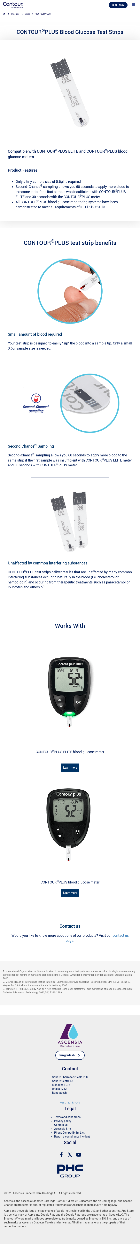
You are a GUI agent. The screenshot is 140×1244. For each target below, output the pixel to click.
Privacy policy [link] (62, 1120)
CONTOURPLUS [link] (43, 14)
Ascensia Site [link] (62, 1128)
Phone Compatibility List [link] (69, 1132)
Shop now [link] (118, 5)
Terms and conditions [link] (67, 1117)
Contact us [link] (60, 1124)
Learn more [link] (70, 767)
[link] (13, 4)
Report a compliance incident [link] (72, 1136)
